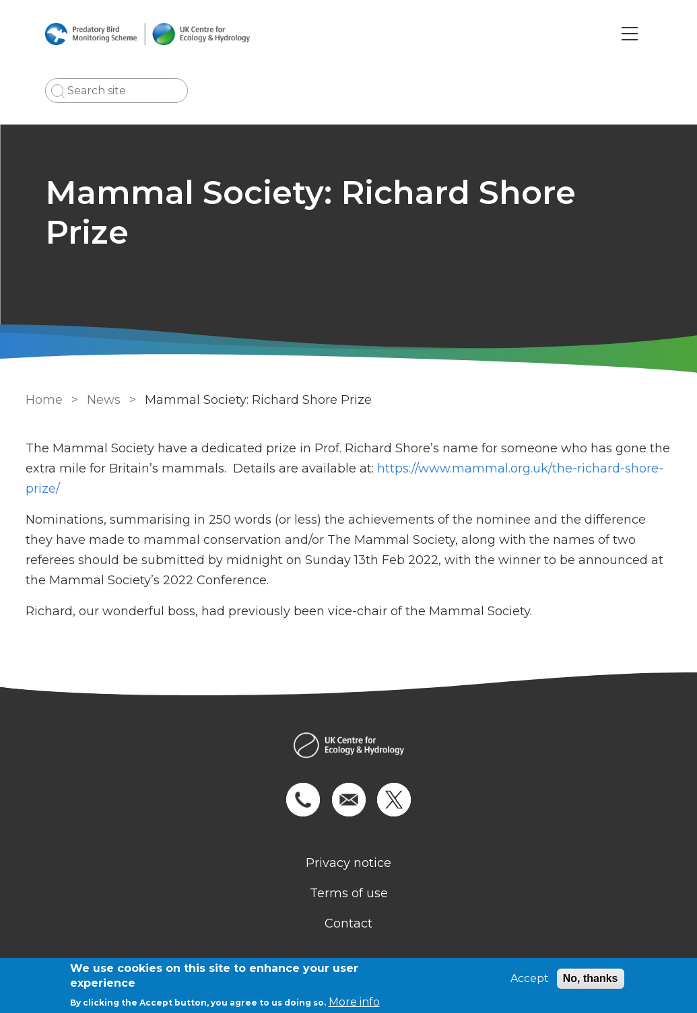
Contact (348, 923)
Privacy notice (348, 862)
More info (354, 1001)
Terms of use (349, 893)
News (104, 399)
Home (44, 399)
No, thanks (590, 978)
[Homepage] (349, 747)
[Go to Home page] (148, 34)
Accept (529, 978)
